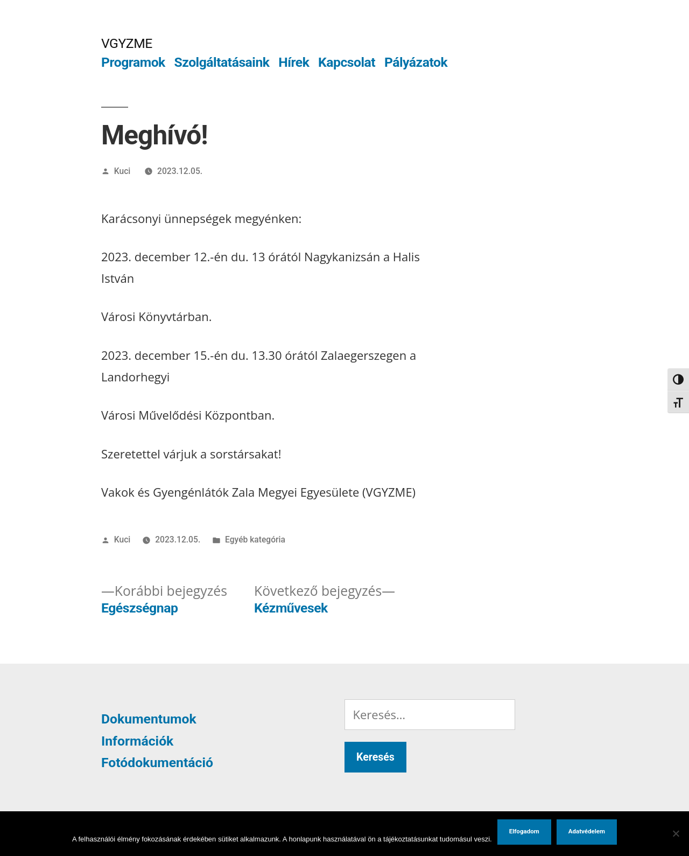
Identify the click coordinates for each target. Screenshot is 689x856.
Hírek (293, 62)
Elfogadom (524, 831)
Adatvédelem (586, 831)
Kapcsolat (346, 62)
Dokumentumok (148, 719)
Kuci (122, 171)
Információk (137, 741)
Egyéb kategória (255, 539)
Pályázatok (415, 62)
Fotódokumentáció (157, 762)
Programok (133, 62)
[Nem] (675, 833)
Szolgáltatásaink (222, 62)
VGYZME (126, 43)
